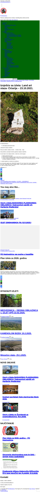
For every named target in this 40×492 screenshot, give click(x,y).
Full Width (9, 44)
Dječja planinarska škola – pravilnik (14, 36)
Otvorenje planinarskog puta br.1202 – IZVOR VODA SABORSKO (18, 456)
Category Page (10, 46)
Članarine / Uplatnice (9, 39)
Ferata (6, 53)
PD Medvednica (3, 15)
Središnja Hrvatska (11, 63)
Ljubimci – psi (7, 69)
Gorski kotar (9, 61)
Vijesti (6, 27)
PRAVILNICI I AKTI (9, 32)
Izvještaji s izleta (18, 198)
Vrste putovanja (5, 67)
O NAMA (4, 31)
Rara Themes (32, 488)
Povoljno (6, 74)
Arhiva (6, 30)
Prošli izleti (2, 81)
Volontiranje (7, 75)
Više (1, 287)
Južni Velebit (9, 58)
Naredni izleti (7, 26)
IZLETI (3, 24)
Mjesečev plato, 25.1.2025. (13, 355)
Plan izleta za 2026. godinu (10, 25)
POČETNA (4, 23)
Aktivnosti (4, 49)
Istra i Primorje (10, 60)
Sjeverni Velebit (10, 62)
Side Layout (9, 42)
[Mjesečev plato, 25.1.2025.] (11, 350)
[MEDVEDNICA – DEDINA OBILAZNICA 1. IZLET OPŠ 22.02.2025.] (11, 306)
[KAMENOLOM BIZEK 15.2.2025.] (11, 329)
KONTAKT (4, 76)
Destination (7, 57)
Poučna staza (7, 72)
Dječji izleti (7, 70)
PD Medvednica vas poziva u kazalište (16, 254)
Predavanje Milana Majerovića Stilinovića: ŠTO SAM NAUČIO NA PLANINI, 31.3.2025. (20, 472)
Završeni (6, 28)
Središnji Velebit (10, 59)
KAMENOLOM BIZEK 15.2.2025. (16, 333)
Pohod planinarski (8, 51)
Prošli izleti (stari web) (9, 29)
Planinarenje (7, 50)
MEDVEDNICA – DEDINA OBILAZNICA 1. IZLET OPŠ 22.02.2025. (19, 311)
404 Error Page (10, 48)
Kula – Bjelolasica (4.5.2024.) (13, 65)
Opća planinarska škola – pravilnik (14, 35)
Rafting (6, 55)
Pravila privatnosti (4, 491)
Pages (6, 41)
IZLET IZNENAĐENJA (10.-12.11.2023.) (15, 223)
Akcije (6, 54)
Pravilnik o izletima (10, 33)
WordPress (4, 489)
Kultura (6, 71)
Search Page (9, 47)
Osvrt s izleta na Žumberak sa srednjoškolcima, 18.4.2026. (15, 416)
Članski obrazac (8, 40)
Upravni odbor (7, 38)
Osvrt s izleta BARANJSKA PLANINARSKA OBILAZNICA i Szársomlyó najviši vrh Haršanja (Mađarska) (18, 205)
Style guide (9, 43)
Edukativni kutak (8, 52)
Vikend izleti (7, 73)
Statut (8, 37)
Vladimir (2, 180)
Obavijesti (24, 198)
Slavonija (8, 64)
